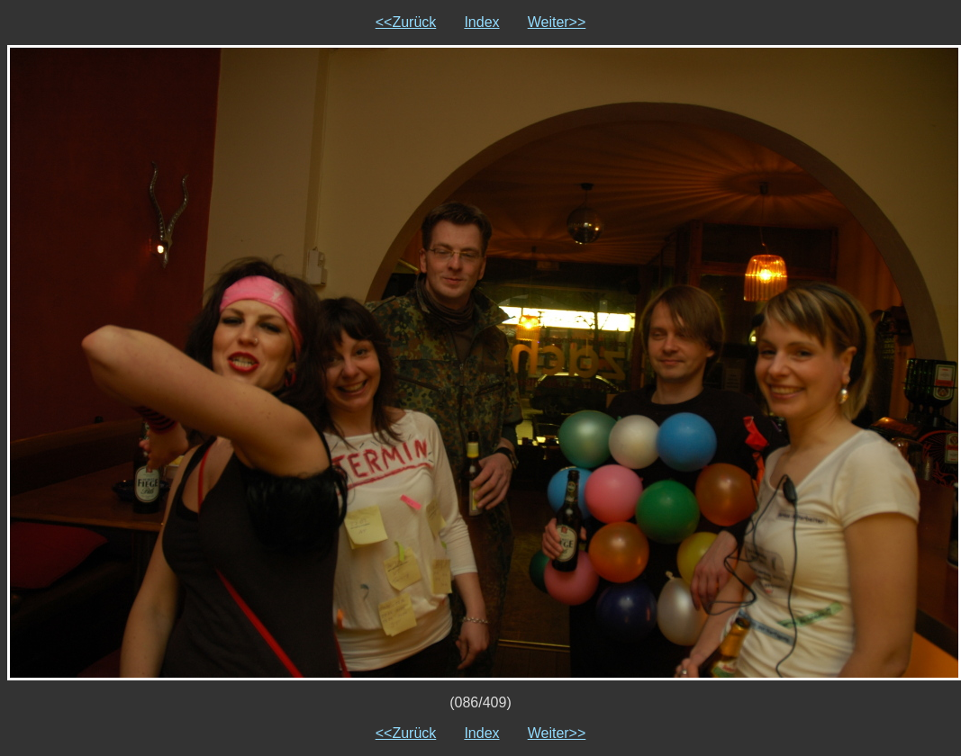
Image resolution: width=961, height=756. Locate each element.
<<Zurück (406, 22)
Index (481, 22)
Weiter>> (557, 22)
